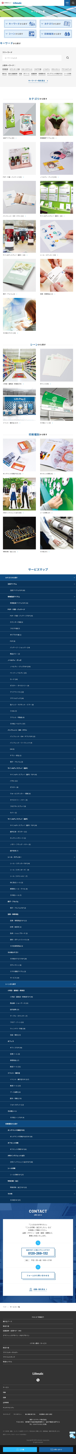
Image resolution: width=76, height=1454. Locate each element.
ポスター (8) (14, 787)
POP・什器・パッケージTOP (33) (21, 616)
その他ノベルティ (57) (17, 724)
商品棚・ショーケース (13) (19, 1003)
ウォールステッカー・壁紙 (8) (20, 793)
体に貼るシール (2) (16, 882)
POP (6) (12, 641)
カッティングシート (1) (18, 838)
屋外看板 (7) (14, 851)
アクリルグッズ (66, 69)
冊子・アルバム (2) (16, 762)
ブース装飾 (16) (15, 1092)
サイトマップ (6, 1414)
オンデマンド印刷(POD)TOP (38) (21, 1136)
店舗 (4, 1397)
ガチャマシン (55, 69)
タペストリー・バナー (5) (18, 800)
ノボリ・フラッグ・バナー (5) (20, 844)
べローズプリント (26, 69)
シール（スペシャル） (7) (18, 876)
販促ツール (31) (15, 1067)
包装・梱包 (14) (15, 1035)
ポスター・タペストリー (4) (19, 685)
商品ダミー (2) (15, 654)
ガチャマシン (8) (15, 965)
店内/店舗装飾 (12, 74)
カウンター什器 (15, 69)
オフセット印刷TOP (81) (18, 1149)
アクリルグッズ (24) (17, 698)
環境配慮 (5, 69)
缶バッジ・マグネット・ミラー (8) (22, 704)
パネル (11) (14, 781)
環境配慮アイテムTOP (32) (19, 603)
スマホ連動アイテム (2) (18, 971)
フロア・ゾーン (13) (17, 1022)
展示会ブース (7, 1321)
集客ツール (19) (15, 1086)
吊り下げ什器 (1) (15, 635)
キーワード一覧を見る (36, 81)
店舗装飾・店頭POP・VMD (12, 1331)
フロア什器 (37, 69)
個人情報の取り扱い (30, 1414)
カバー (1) (13, 812)
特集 (4, 1392)
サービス (6, 1387)
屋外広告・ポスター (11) (18, 832)
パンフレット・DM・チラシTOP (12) (22, 736)
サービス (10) (14, 978)
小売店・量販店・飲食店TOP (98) (21, 997)
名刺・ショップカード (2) (18, 933)
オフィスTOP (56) (16, 1047)
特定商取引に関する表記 (45, 1414)
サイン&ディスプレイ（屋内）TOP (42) (23, 774)
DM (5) (12, 749)
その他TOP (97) (15, 1200)
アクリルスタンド (9, 1357)
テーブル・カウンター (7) (18, 1016)
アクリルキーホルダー (10, 1352)
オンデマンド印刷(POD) (54, 74)
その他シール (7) (15, 895)
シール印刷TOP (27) (17, 1174)
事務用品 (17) (14, 1060)
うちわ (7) (13, 711)
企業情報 (6, 1402)
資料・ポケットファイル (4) (19, 939)
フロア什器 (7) (15, 628)
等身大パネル (7, 1361)
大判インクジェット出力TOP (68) (21, 1162)
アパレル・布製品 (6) (17, 717)
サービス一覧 (15, 1307)
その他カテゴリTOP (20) (18, 959)
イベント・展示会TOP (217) (19, 1079)
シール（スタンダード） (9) (19, 870)
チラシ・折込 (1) (15, 755)
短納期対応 (42, 74)
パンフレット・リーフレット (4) (21, 743)
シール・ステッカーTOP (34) (20, 863)
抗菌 (20, 74)
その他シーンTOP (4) (17, 1117)
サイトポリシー (18, 1414)
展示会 (4, 74)
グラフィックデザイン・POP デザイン (16, 1335)
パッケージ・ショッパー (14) (20, 647)
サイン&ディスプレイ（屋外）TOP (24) (23, 825)
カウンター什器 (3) (16, 622)
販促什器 (6, 1326)
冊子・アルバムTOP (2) (18, 908)
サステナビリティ (8, 1407)
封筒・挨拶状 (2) (15, 927)
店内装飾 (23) (14, 1009)
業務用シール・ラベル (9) (18, 889)
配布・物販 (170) (15, 1098)
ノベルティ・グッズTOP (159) (20, 666)
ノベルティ (46, 69)
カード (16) (14, 679)
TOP (4, 1307)
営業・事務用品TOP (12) (18, 920)
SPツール (26, 74)
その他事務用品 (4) (16, 946)
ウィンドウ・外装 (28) (17, 1028)
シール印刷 (67, 74)
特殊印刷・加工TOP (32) (18, 1187)
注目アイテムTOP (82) (17, 590)
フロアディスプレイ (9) (18, 806)
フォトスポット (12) (17, 1105)
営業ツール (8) (15, 1054)
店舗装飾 (34, 74)
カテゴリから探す (40, 577)
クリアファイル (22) (17, 692)
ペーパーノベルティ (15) (18, 673)
